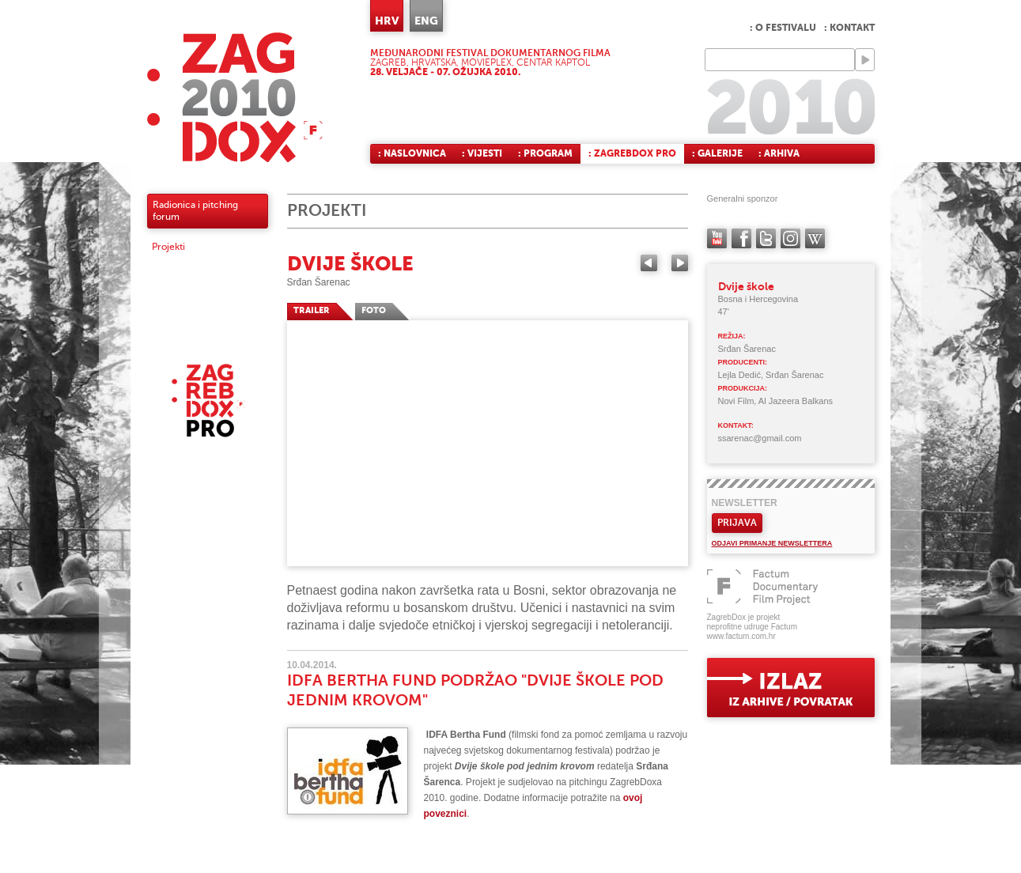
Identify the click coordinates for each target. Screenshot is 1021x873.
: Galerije (717, 153)
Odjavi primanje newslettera (772, 543)
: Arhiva (779, 153)
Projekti (168, 246)
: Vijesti (482, 153)
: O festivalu (783, 27)
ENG (426, 20)
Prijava (737, 522)
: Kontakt (849, 27)
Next (679, 263)
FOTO (373, 310)
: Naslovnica (412, 153)
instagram (790, 238)
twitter (766, 238)
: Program (545, 153)
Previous (649, 263)
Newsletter (744, 502)
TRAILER (311, 310)
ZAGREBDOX (235, 97)
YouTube (717, 238)
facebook (741, 238)
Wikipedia (815, 238)
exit (791, 687)
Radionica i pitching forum (195, 210)
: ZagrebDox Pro (632, 153)
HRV (387, 20)
